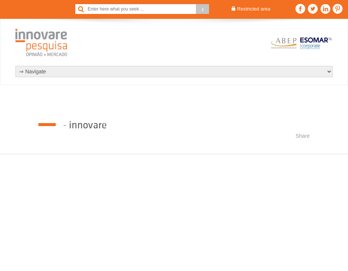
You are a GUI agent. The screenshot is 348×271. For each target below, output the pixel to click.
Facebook (300, 9)
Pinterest (338, 9)
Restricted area (253, 9)
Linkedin (325, 9)
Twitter (313, 9)
